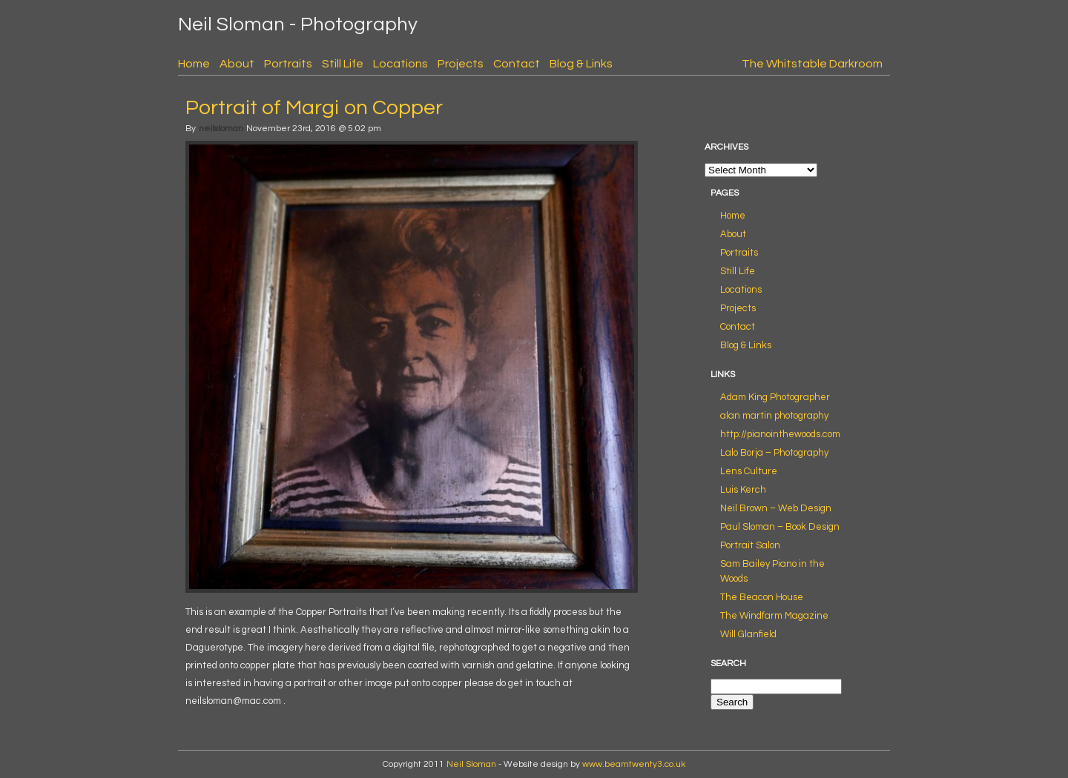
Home (194, 64)
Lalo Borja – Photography (774, 453)
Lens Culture (748, 471)
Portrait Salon (750, 545)
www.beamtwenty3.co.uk (633, 764)
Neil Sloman (471, 764)
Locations (400, 64)
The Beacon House (761, 597)
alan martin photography (774, 415)
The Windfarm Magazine (774, 616)
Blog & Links (581, 64)
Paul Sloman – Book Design (780, 527)
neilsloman (221, 128)
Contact (516, 64)
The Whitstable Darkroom (812, 64)
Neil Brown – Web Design (775, 508)
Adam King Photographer (775, 397)
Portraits (288, 64)
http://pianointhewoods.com (780, 434)
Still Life (342, 64)
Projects (461, 64)
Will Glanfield (748, 634)
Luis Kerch (743, 490)
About (237, 64)
